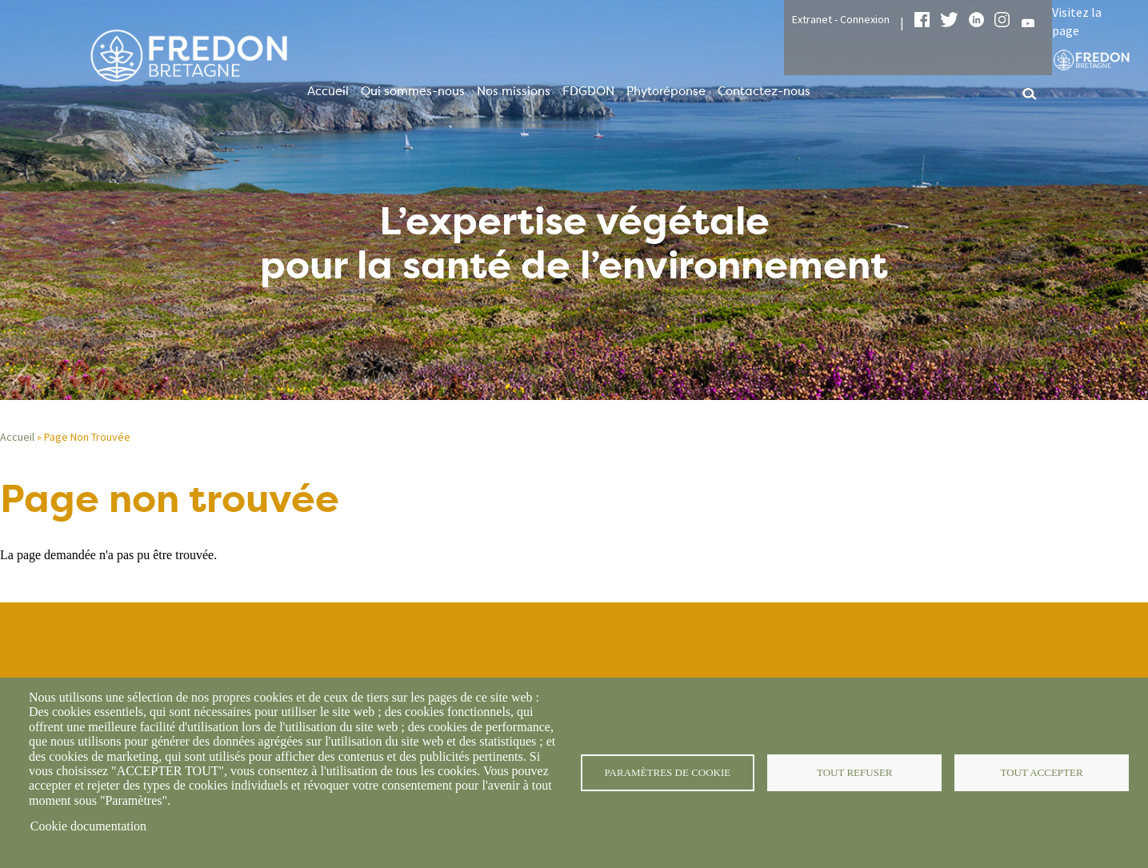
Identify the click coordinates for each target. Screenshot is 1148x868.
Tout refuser (854, 772)
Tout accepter (1041, 772)
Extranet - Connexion (841, 19)
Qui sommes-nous (413, 91)
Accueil (328, 91)
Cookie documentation (88, 826)
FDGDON (588, 91)
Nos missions (513, 91)
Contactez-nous (764, 91)
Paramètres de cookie (668, 772)
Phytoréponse (666, 91)
